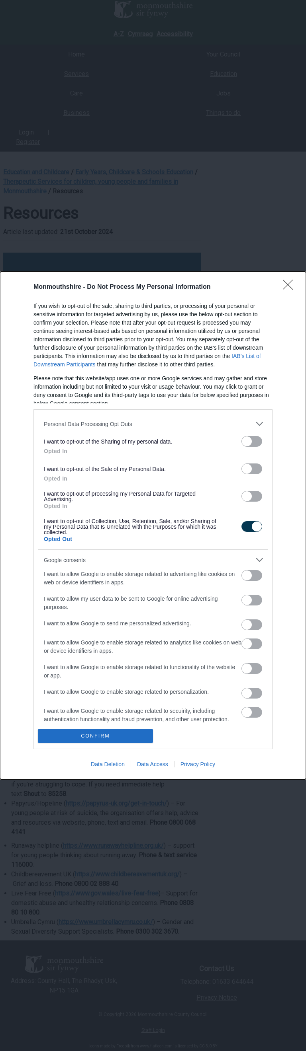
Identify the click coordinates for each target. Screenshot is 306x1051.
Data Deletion (108, 764)
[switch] (251, 441)
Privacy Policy (197, 764)
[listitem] (153, 424)
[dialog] (153, 525)
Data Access (152, 764)
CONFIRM (95, 736)
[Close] (290, 287)
